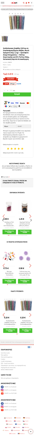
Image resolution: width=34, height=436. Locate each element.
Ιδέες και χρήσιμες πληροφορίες (10, 378)
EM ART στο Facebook (8, 387)
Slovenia (25, 427)
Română (17, 418)
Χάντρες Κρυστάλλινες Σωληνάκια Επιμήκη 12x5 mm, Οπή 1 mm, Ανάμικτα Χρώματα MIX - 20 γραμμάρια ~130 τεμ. (9, 273)
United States (27, 430)
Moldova (21, 433)
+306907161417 (27, 5)
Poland (8, 427)
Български (8, 418)
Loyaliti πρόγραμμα (6, 361)
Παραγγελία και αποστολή (8, 367)
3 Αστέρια (15, 148)
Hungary (9, 424)
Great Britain (15, 430)
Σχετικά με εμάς (5, 353)
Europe (18, 424)
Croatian (17, 421)
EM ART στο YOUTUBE (9, 393)
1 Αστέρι (8, 148)
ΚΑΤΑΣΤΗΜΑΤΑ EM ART (7, 369)
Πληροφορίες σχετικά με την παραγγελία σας (13, 365)
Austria (9, 421)
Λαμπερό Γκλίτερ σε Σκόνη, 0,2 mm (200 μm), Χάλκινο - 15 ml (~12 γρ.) (24, 224)
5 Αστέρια (22, 148)
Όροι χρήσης (4, 355)
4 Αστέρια (18, 148)
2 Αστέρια (12, 148)
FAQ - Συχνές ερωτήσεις (7, 363)
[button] (7, 235)
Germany (26, 418)
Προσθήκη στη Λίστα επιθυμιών (11, 69)
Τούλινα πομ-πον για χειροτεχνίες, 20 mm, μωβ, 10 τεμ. (25, 273)
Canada (12, 433)
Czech (25, 421)
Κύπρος (5, 430)
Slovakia (16, 427)
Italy (25, 424)
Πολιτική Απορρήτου (6, 357)
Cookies (3, 359)
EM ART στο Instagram (8, 390)
